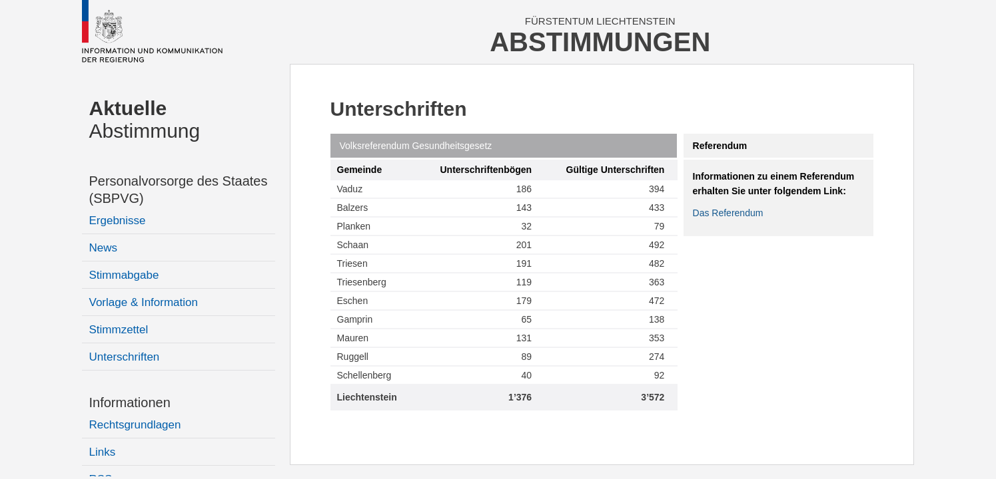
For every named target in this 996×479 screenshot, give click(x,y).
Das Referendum (728, 213)
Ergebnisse (117, 220)
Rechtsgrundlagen (135, 424)
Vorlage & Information (143, 302)
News (103, 247)
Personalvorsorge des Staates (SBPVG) (178, 190)
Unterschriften (124, 357)
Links (102, 452)
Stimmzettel (119, 329)
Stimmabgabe (124, 275)
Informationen (130, 402)
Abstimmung (145, 119)
